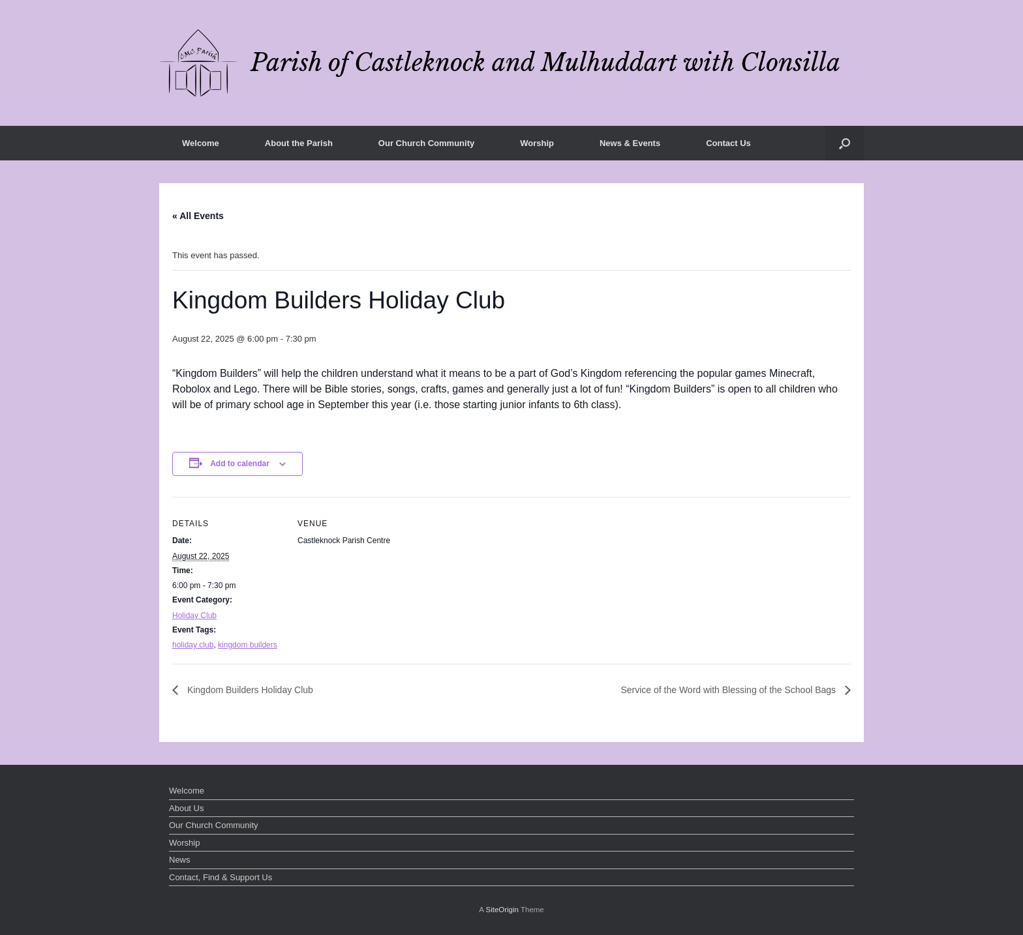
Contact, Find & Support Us (220, 877)
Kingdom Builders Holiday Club (249, 690)
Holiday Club (194, 615)
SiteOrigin (502, 909)
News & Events (630, 143)
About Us (186, 808)
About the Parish (299, 143)
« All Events (198, 216)
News (180, 860)
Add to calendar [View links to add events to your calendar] (239, 463)
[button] (844, 143)
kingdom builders (247, 644)
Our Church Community (426, 143)
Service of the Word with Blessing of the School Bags (729, 690)
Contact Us (728, 143)
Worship (537, 143)
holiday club (192, 644)
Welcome (200, 143)
